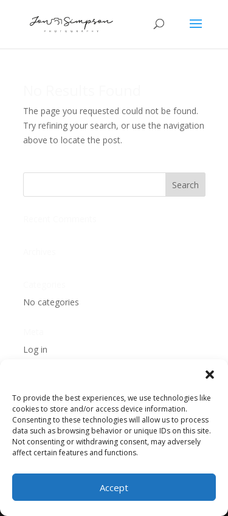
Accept (114, 487)
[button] (210, 374)
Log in (35, 349)
